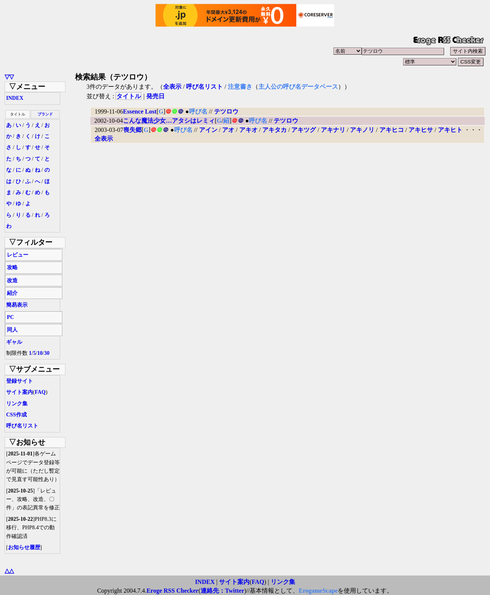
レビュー (17, 255)
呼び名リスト (22, 426)
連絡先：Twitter (222, 590)
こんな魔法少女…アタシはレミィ (169, 120)
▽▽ (9, 76)
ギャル (14, 342)
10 (39, 353)
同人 (12, 330)
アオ (228, 130)
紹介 (12, 293)
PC (10, 317)
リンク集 (17, 403)
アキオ (248, 130)
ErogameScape (318, 590)
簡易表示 (17, 305)
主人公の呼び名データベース (298, 86)
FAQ (40, 392)
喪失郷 (132, 130)
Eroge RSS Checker (173, 590)
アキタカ (274, 130)
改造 (12, 280)
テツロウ (226, 111)
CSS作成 (16, 415)
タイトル (128, 96)
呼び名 (198, 111)
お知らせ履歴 (24, 547)
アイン (208, 130)
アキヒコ (391, 130)
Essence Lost (140, 111)
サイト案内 (19, 392)
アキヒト (450, 130)
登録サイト (19, 381)
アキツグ (303, 130)
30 (46, 353)
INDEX (14, 98)
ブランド (45, 114)
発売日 (155, 96)
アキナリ (333, 130)
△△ (9, 570)
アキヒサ (420, 130)
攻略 (12, 267)
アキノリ (362, 130)
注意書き (240, 86)
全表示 (172, 86)
